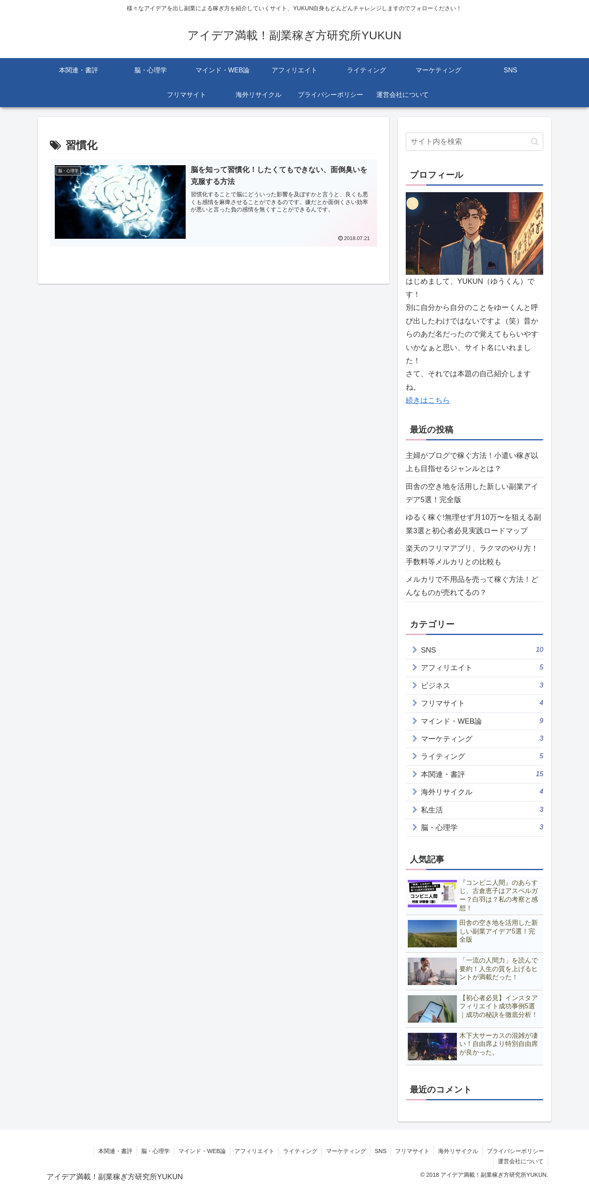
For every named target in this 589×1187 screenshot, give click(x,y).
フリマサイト (412, 1151)
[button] (535, 141)
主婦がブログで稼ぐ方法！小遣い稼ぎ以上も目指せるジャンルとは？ (472, 462)
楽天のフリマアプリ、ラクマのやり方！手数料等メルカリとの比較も (472, 554)
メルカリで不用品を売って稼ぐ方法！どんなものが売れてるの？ (472, 586)
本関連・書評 (115, 1151)
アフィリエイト (254, 1151)
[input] (474, 141)
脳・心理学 (155, 1151)
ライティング (300, 1151)
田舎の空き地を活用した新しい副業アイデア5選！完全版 (472, 493)
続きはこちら (428, 400)
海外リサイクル (458, 1151)
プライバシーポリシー (515, 1151)
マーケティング (346, 1151)
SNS (381, 1151)
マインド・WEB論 (202, 1151)
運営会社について (521, 1161)
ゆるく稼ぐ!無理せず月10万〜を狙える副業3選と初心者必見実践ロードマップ (473, 523)
